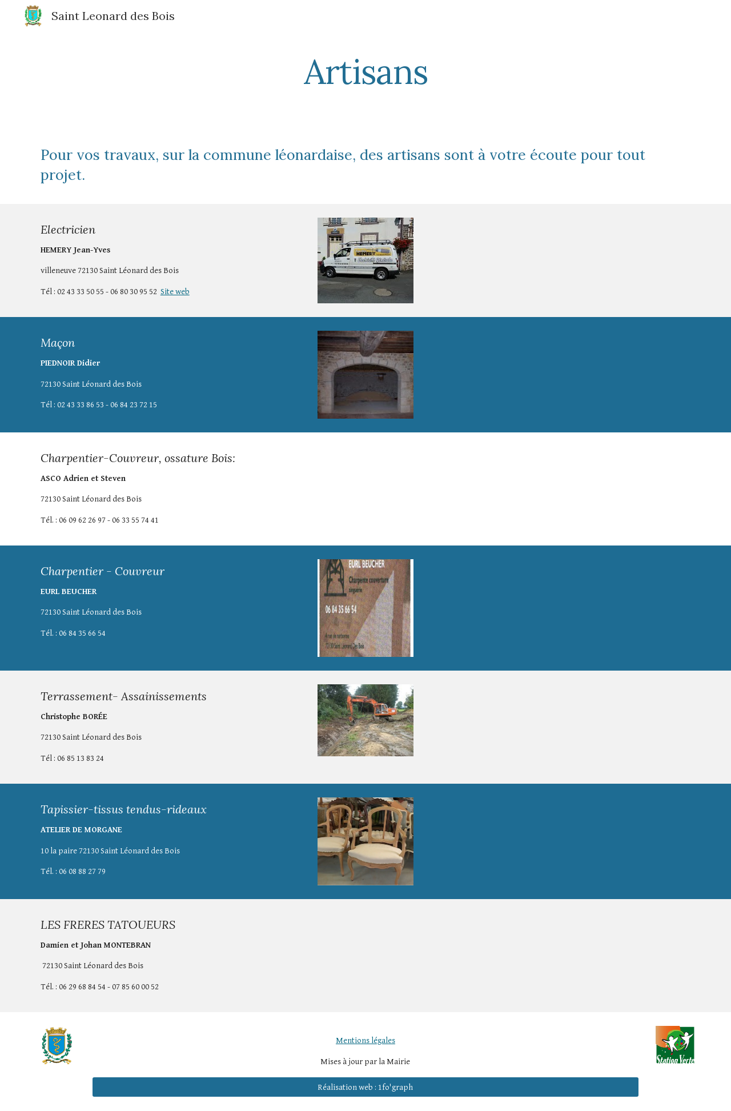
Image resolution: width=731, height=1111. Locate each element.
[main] (365, 71)
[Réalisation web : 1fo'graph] (365, 1087)
